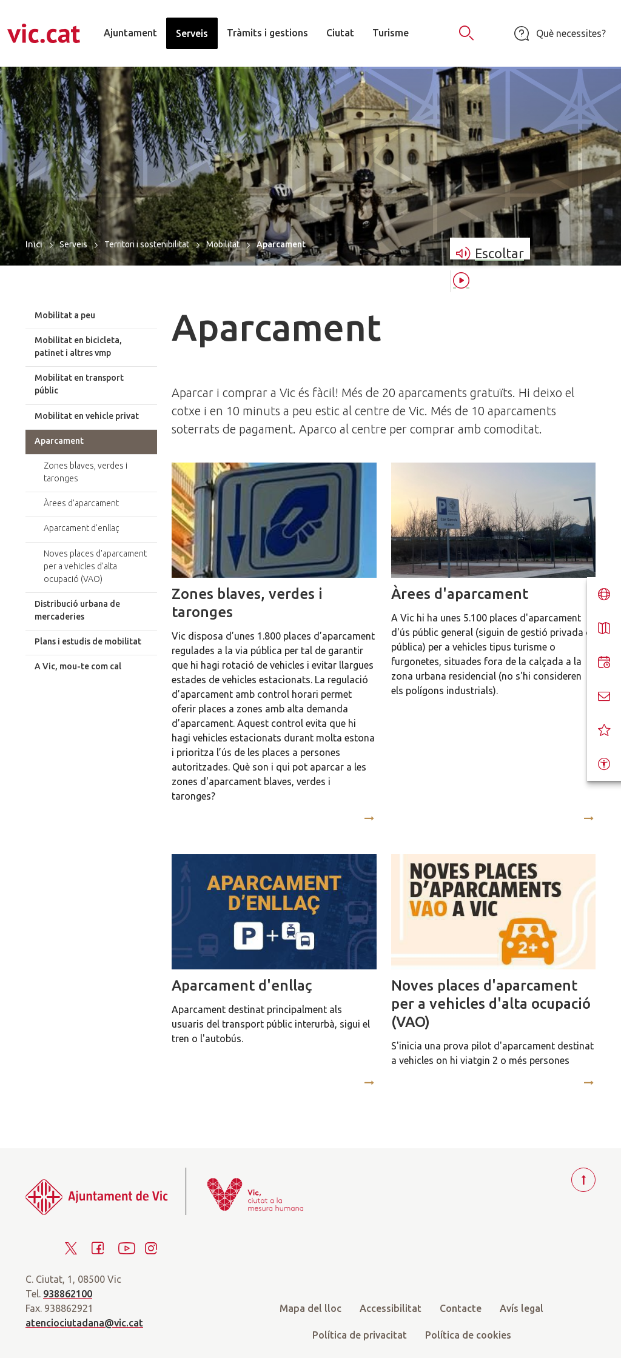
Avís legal (521, 1308)
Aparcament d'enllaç (242, 985)
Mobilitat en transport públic (79, 384)
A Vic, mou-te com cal (78, 666)
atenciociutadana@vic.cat (84, 1322)
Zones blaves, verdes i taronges (247, 603)
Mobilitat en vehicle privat (87, 416)
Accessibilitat (390, 1308)
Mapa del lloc (310, 1308)
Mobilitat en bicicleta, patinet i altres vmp (78, 346)
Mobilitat (223, 244)
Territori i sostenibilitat (146, 244)
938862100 (67, 1293)
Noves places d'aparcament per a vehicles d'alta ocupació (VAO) (491, 1003)
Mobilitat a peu (65, 315)
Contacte (461, 1308)
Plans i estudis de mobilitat (88, 641)
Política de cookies (468, 1335)
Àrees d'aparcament (459, 594)
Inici (33, 244)
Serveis (73, 244)
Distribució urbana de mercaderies (77, 610)
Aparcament (59, 441)
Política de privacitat (359, 1335)
